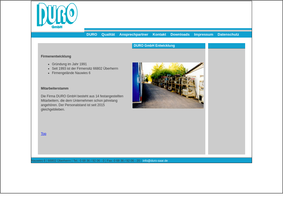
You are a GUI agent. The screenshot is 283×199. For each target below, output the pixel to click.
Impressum (203, 34)
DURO (92, 34)
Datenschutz (228, 34)
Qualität (108, 34)
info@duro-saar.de (155, 160)
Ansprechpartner (133, 34)
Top (43, 134)
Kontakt (159, 34)
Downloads (180, 34)
